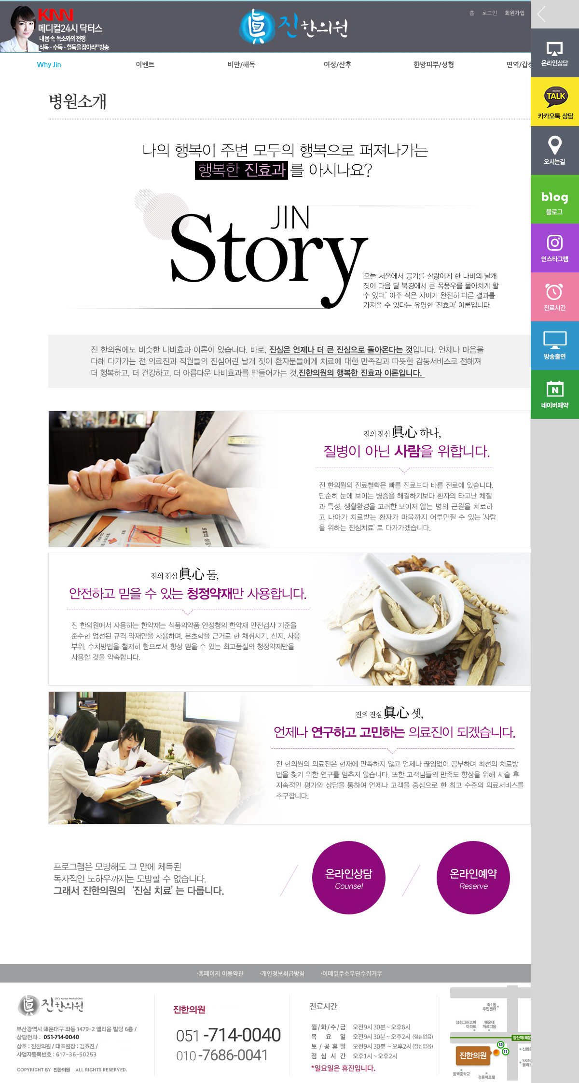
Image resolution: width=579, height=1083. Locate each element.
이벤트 (145, 64)
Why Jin (49, 64)
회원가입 (514, 13)
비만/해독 (241, 64)
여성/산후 (338, 64)
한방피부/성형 (434, 64)
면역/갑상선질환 (530, 64)
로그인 (489, 13)
